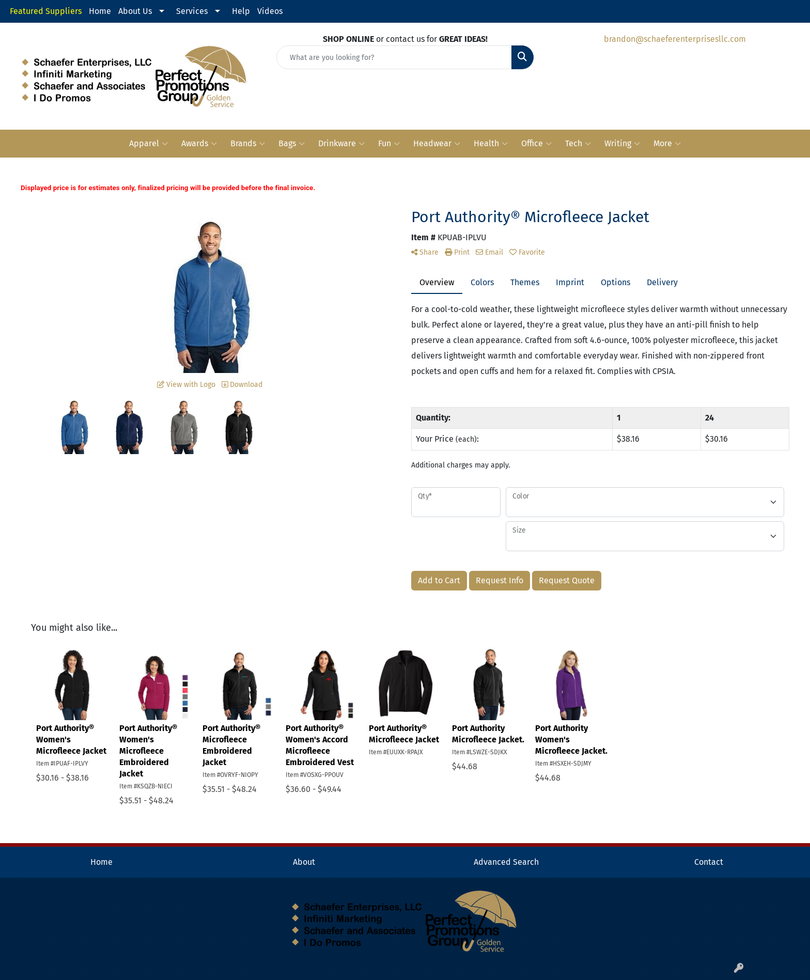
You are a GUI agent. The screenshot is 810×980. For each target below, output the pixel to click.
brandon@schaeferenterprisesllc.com (675, 39)
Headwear (436, 143)
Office (536, 143)
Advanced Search (506, 862)
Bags (291, 143)
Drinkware (341, 143)
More (667, 143)
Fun (389, 143)
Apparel (148, 143)
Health (491, 143)
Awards (199, 143)
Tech (578, 143)
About (304, 862)
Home (100, 11)
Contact (708, 862)
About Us (135, 11)
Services (192, 11)
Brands (247, 143)
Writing (622, 143)
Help (241, 11)
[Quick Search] (394, 57)
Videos (270, 11)
